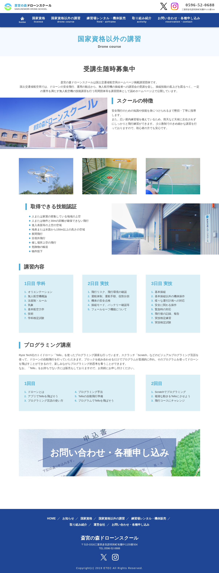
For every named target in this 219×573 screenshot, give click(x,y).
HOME (51, 518)
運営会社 (99, 524)
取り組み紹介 (142, 20)
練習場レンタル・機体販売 (106, 20)
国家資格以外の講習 (65, 20)
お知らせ (68, 518)
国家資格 (38, 20)
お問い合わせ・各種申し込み (179, 20)
